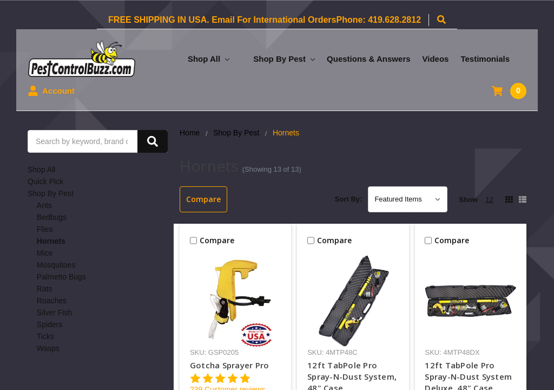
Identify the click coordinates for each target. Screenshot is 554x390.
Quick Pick (45, 181)
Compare (203, 199)
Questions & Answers (368, 58)
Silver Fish (54, 312)
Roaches (52, 300)
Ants (44, 205)
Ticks (45, 336)
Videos (436, 58)
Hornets (51, 241)
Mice (45, 253)
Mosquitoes (56, 265)
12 (489, 200)
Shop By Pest (284, 58)
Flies (45, 229)
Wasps (48, 348)
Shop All (208, 58)
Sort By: (348, 199)
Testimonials (485, 58)
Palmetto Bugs (61, 276)
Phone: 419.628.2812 (378, 19)
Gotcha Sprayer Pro (229, 365)
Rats (44, 288)
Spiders (49, 324)
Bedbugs (52, 217)
